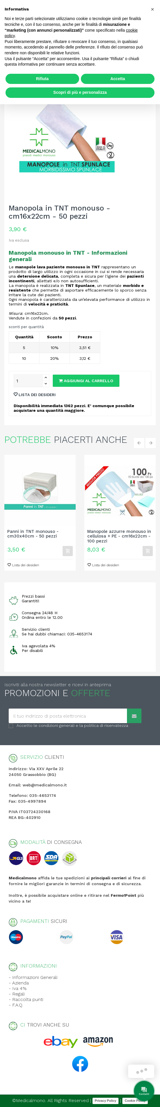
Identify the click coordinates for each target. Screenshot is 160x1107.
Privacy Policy (106, 1100)
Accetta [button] (117, 78)
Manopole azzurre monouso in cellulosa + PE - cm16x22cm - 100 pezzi (119, 536)
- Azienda (19, 983)
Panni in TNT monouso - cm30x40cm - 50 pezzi (33, 534)
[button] (152, 9)
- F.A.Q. (16, 1005)
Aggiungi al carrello (86, 380)
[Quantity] (28, 380)
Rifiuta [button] (42, 78)
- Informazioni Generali (33, 977)
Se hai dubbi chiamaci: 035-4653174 (57, 634)
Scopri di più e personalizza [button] (80, 92)
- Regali (17, 994)
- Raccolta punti (26, 999)
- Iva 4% (18, 988)
